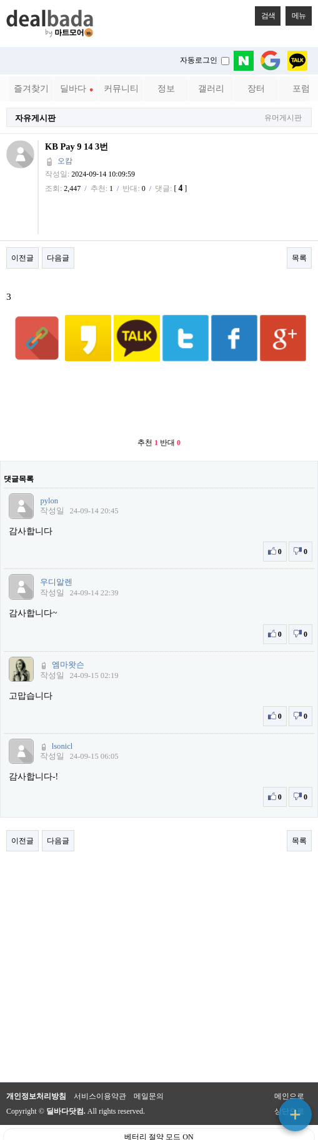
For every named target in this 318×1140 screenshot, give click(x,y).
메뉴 (296, 13)
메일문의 (149, 1065)
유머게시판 (283, 118)
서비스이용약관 (100, 1065)
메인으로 (289, 1065)
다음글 (58, 258)
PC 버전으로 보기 (159, 1127)
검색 (265, 13)
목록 (299, 258)
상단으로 (289, 1080)
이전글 (22, 258)
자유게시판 (35, 118)
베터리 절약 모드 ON (158, 1106)
